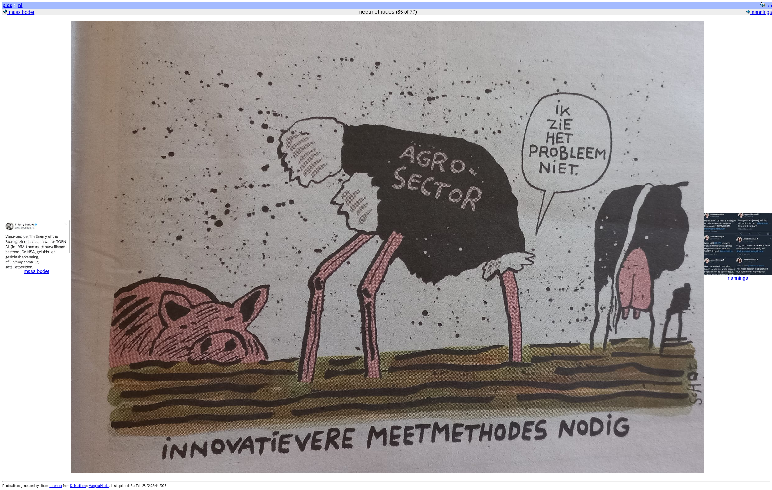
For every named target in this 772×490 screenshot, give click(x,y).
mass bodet (18, 12)
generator (55, 486)
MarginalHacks (99, 486)
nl (20, 5)
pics (7, 5)
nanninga (758, 12)
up (766, 5)
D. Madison (78, 486)
